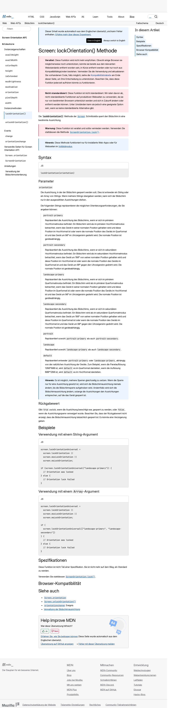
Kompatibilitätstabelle (101, 75)
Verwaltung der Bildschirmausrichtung (62, 609)
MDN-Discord (107, 685)
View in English (94, 40)
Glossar (137, 689)
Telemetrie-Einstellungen (73, 704)
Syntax (139, 37)
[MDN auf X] (13, 686)
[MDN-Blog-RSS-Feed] (23, 686)
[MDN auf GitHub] (3, 686)
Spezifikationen (143, 45)
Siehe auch (141, 54)
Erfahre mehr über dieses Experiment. (73, 34)
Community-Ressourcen (112, 675)
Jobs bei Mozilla (75, 680)
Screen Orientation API (14, 37)
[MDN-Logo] (7, 664)
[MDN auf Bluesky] (8, 686)
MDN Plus (72, 689)
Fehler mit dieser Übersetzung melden (96, 644)
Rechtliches (95, 704)
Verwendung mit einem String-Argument (68, 434)
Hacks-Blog (140, 694)
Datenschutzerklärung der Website (39, 704)
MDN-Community (108, 670)
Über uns (71, 670)
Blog (132, 16)
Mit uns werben (74, 685)
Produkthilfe (73, 694)
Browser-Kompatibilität (147, 50)
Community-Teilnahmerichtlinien (121, 704)
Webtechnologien (142, 670)
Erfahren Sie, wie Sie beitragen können (59, 636)
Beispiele (140, 41)
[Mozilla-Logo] (10, 705)
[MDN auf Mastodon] (18, 686)
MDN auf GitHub (108, 689)
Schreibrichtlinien (108, 680)
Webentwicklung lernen (145, 675)
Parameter (46, 181)
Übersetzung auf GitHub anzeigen (57, 644)
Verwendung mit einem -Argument (68, 491)
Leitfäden (138, 680)
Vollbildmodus (65, 146)
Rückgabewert (48, 403)
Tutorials (138, 685)
